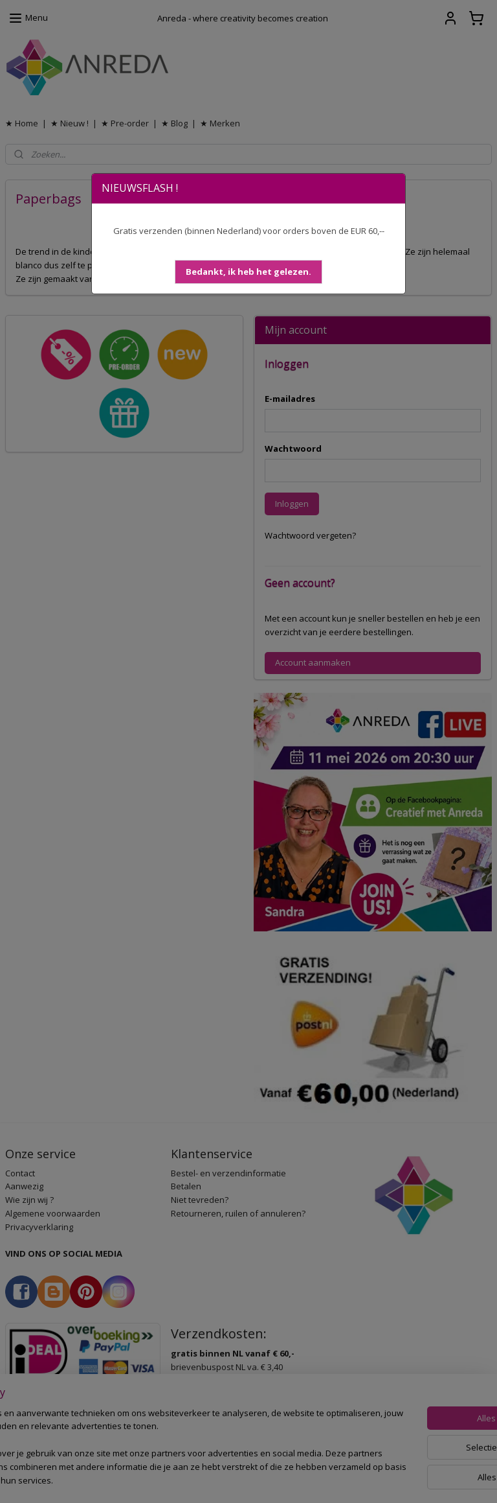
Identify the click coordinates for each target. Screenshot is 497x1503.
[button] (248, 272)
